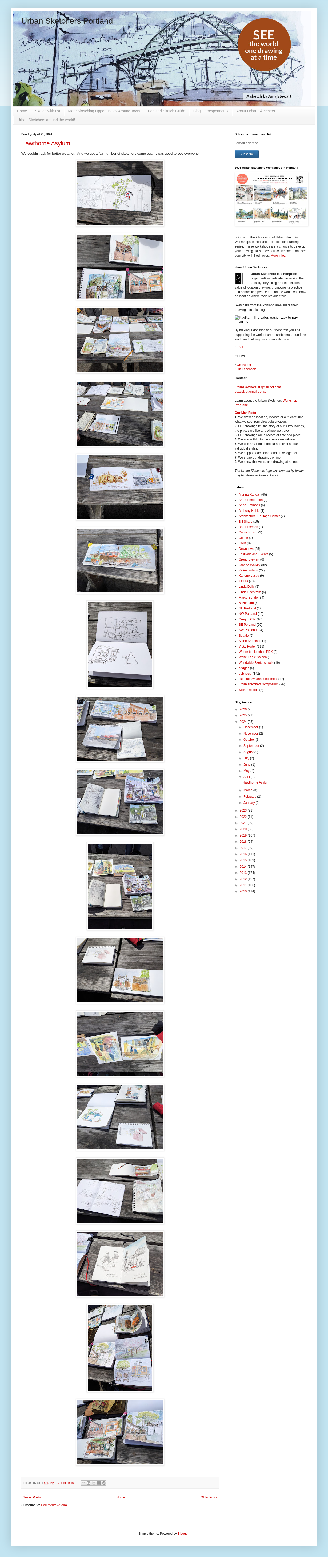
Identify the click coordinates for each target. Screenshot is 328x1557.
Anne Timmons (249, 505)
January (249, 803)
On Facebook (246, 369)
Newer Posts (32, 1497)
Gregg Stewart (249, 559)
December (251, 727)
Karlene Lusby (249, 576)
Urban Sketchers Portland (67, 21)
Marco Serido (248, 597)
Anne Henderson (251, 500)
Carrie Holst (247, 532)
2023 (244, 810)
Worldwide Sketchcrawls (256, 663)
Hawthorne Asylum (45, 143)
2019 (244, 835)
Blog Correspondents (211, 111)
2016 (244, 854)
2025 (244, 715)
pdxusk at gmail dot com (252, 391)
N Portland (246, 603)
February (250, 796)
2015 (244, 860)
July (246, 758)
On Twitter (244, 365)
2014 (244, 866)
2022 (244, 817)
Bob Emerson (248, 527)
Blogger (183, 1533)
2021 (244, 823)
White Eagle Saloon (253, 657)
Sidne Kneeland (250, 641)
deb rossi (245, 673)
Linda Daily (246, 586)
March (248, 790)
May (246, 771)
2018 (244, 841)
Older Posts (209, 1497)
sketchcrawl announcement (258, 679)
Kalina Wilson (248, 570)
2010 (244, 891)
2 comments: (66, 1482)
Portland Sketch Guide (166, 111)
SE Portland (247, 625)
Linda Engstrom (250, 592)
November (251, 733)
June (247, 765)
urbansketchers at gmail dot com (258, 387)
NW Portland (248, 614)
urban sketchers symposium (258, 684)
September (251, 746)
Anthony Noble (249, 511)
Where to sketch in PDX (256, 652)
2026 (244, 709)
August (248, 752)
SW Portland (248, 630)
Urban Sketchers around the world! (46, 120)
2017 (244, 848)
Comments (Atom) (54, 1505)
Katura (243, 581)
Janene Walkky (249, 565)
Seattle (244, 635)
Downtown (246, 549)
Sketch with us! (47, 111)
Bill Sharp (245, 522)
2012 (244, 879)
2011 (244, 885)
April (247, 777)
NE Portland (247, 608)
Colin (242, 543)
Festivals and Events (253, 554)
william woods (248, 690)
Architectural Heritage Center (259, 516)
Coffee (243, 538)
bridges (244, 668)
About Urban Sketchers (255, 111)
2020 (244, 829)
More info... (279, 255)
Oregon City (247, 619)
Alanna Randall (249, 494)
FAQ (240, 347)
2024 (244, 722)
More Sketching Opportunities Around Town (104, 111)
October (249, 740)
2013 (244, 873)
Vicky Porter (247, 646)
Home (22, 111)
